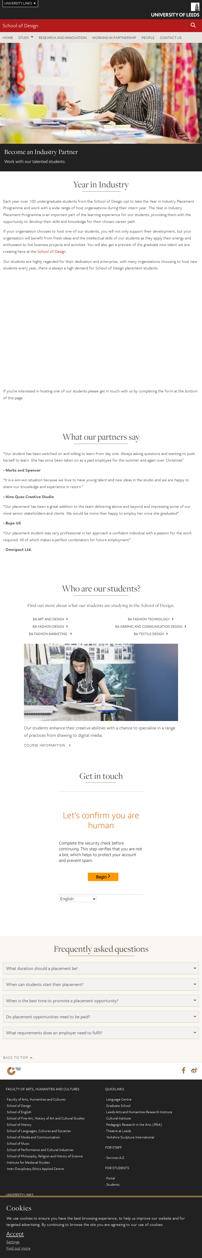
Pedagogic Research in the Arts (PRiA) (134, 1115)
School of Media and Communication (33, 1128)
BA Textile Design (149, 633)
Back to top (15, 1048)
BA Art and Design (48, 619)
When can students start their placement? (44, 975)
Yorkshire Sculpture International (130, 1128)
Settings (12, 1242)
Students (112, 1175)
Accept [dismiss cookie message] (15, 1234)
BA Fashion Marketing (48, 633)
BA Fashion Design (48, 626)
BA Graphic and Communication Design (148, 626)
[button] (193, 25)
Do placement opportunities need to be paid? (48, 1007)
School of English (19, 1103)
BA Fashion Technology (149, 619)
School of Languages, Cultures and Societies (39, 1122)
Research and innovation (63, 37)
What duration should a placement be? (42, 959)
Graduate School (118, 1097)
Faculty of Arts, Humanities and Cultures (36, 1090)
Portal (110, 1169)
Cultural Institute (118, 1109)
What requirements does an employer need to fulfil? (54, 1023)
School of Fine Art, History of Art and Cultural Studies (45, 1109)
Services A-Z (115, 1149)
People (148, 37)
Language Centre (119, 1090)
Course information (54, 736)
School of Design (20, 25)
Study (23, 37)
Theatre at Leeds (118, 1122)
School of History (19, 1115)
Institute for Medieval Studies (28, 1153)
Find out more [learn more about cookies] (18, 1248)
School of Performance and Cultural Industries (40, 1141)
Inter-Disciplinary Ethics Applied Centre (35, 1160)
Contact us (170, 37)
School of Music (18, 1134)
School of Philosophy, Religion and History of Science (45, 1147)
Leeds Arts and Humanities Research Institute (139, 1103)
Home (8, 37)
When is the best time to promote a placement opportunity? (62, 991)
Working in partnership (114, 37)
